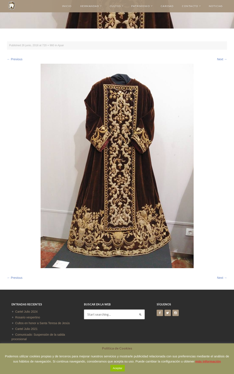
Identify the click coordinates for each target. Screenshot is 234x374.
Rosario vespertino (27, 317)
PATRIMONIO (142, 6)
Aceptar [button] (117, 368)
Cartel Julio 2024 (26, 311)
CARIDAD (167, 6)
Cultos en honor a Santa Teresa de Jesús (42, 323)
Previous (14, 59)
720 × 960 (48, 45)
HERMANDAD (91, 6)
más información (208, 361)
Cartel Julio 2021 (26, 329)
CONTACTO (191, 6)
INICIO (67, 6)
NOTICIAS (216, 6)
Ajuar (61, 45)
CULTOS (117, 6)
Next (222, 59)
